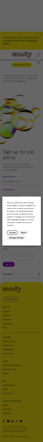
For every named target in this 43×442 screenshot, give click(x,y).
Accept (12, 233)
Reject (23, 233)
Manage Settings (16, 238)
